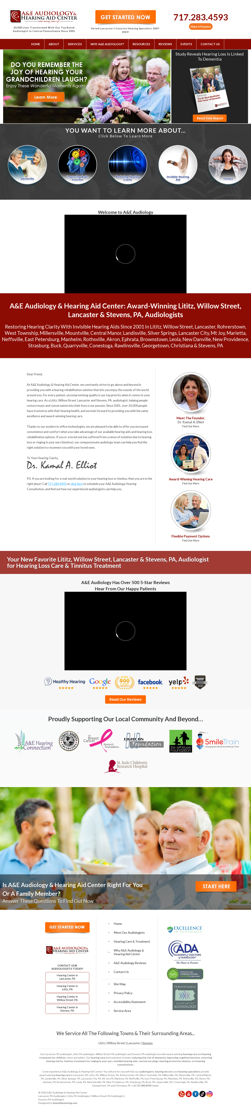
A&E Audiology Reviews (130, 963)
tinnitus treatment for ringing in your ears (88, 1061)
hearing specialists (189, 1071)
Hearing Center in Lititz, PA (67, 987)
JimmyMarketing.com (64, 1102)
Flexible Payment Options (191, 538)
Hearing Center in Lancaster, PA (67, 977)
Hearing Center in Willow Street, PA (67, 998)
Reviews (165, 44)
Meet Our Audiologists (129, 932)
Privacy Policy (123, 993)
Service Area (122, 1011)
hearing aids (123, 432)
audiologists (146, 1071)
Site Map (120, 984)
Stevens (147, 1043)
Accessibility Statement (130, 1002)
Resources (141, 44)
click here (77, 484)
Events (186, 44)
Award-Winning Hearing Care (191, 481)
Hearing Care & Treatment (132, 941)
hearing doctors (164, 1071)
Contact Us (210, 44)
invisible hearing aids (126, 1061)
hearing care (35, 400)
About (54, 44)
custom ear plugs (148, 1061)
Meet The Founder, (191, 422)
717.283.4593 (200, 17)
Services (75, 44)
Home (35, 44)
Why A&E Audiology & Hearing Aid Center (129, 952)
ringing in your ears (48, 442)
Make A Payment (201, 26)
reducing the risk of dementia (149, 1057)
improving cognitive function (183, 1057)
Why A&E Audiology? (107, 44)
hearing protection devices (175, 1061)
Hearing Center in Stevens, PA (67, 1008)
